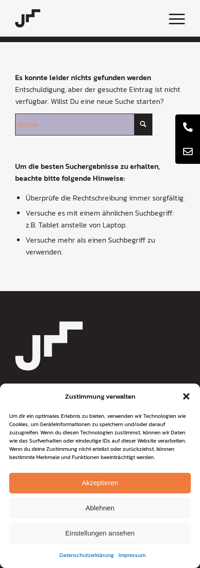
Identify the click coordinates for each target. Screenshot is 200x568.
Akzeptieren (100, 483)
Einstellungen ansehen (100, 533)
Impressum (132, 555)
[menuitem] (172, 18)
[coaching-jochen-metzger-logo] (83, 18)
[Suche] (83, 124)
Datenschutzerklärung (86, 555)
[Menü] (172, 18)
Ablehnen (100, 508)
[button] (186, 396)
